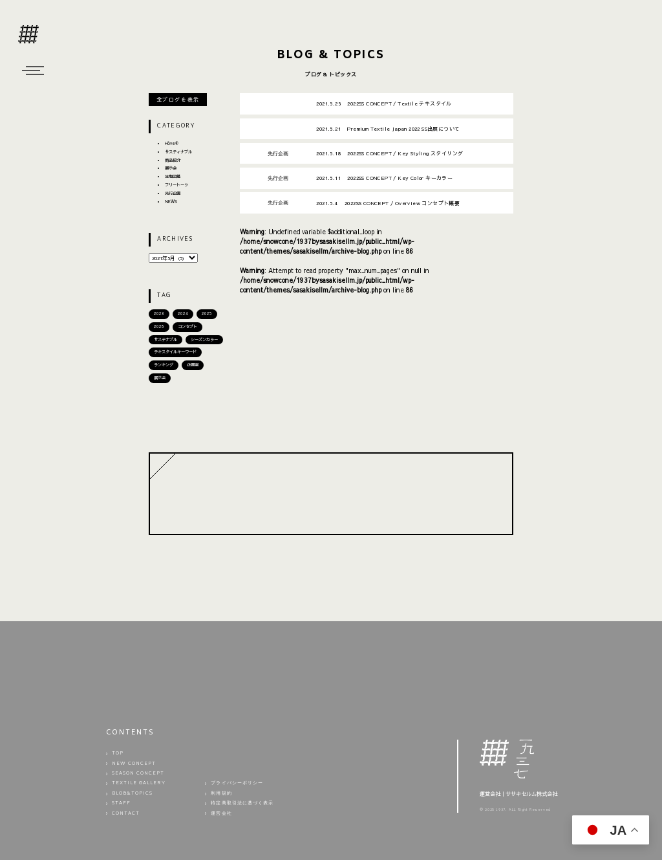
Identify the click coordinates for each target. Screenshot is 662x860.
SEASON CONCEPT (138, 773)
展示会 (170, 168)
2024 (183, 313)
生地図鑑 (172, 176)
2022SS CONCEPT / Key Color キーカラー (384, 177)
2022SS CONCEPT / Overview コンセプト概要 (388, 202)
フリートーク (176, 185)
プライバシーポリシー (237, 784)
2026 (159, 326)
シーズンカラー (204, 339)
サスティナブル (178, 152)
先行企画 (172, 193)
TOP (117, 753)
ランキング (163, 365)
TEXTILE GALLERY (139, 784)
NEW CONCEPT (134, 764)
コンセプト (187, 326)
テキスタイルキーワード (175, 352)
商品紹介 (172, 160)
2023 (159, 313)
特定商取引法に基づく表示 (242, 803)
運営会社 (221, 814)
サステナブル (165, 339)
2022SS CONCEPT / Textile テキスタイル (383, 103)
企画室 (192, 365)
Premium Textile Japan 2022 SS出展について (388, 128)
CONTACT (126, 814)
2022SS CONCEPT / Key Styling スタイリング (389, 153)
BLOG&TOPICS (132, 793)
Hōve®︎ (171, 143)
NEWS (171, 201)
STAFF (121, 803)
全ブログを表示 (178, 99)
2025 (207, 313)
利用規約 (221, 793)
